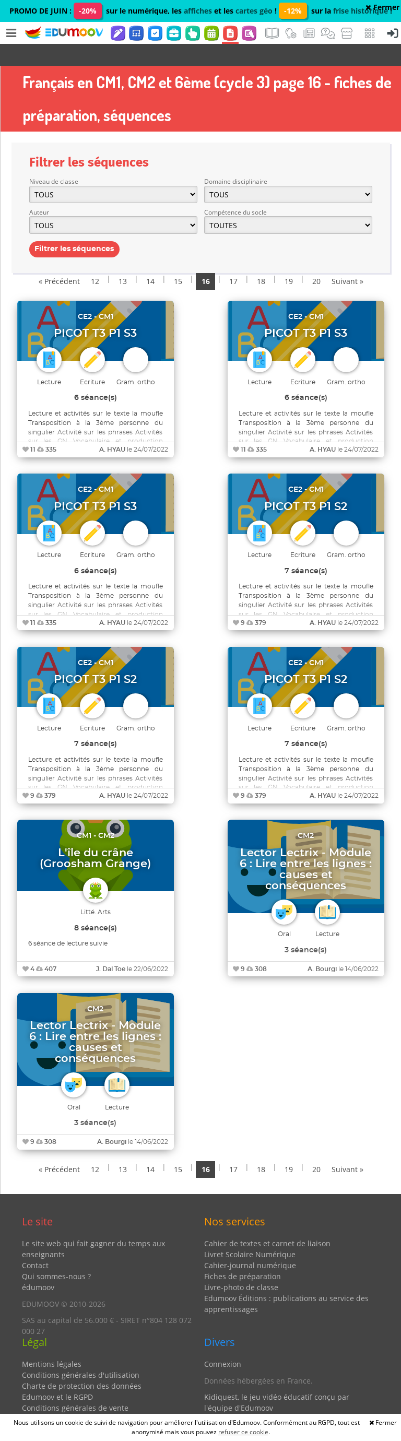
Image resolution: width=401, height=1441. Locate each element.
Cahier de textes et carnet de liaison (267, 1221)
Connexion (222, 1342)
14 (150, 259)
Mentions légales (51, 1342)
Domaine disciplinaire (235, 159)
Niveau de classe (53, 159)
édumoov (38, 1265)
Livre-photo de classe (241, 1265)
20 (316, 259)
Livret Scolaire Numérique (250, 1232)
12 (95, 259)
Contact (35, 1243)
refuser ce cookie (243, 1431)
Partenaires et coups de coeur (256, 1403)
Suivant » (347, 259)
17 (233, 259)
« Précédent (59, 259)
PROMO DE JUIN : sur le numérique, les (96, 11)
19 (289, 259)
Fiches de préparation (242, 1254)
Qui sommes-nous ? (56, 1254)
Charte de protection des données (81, 1364)
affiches (198, 11)
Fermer (382, 7)
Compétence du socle (235, 190)
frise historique (360, 11)
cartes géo (254, 11)
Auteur (39, 190)
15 (178, 259)
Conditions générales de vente (75, 1386)
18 (261, 259)
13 (123, 259)
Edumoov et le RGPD (57, 1375)
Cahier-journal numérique (250, 1243)
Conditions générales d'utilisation (80, 1353)
